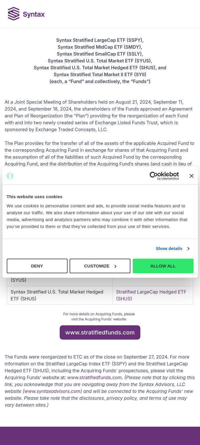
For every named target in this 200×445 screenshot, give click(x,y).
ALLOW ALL (163, 265)
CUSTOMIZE (100, 265)
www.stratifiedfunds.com (100, 332)
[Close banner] (191, 176)
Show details (169, 248)
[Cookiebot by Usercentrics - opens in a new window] (154, 176)
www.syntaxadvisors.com (52, 391)
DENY (37, 265)
